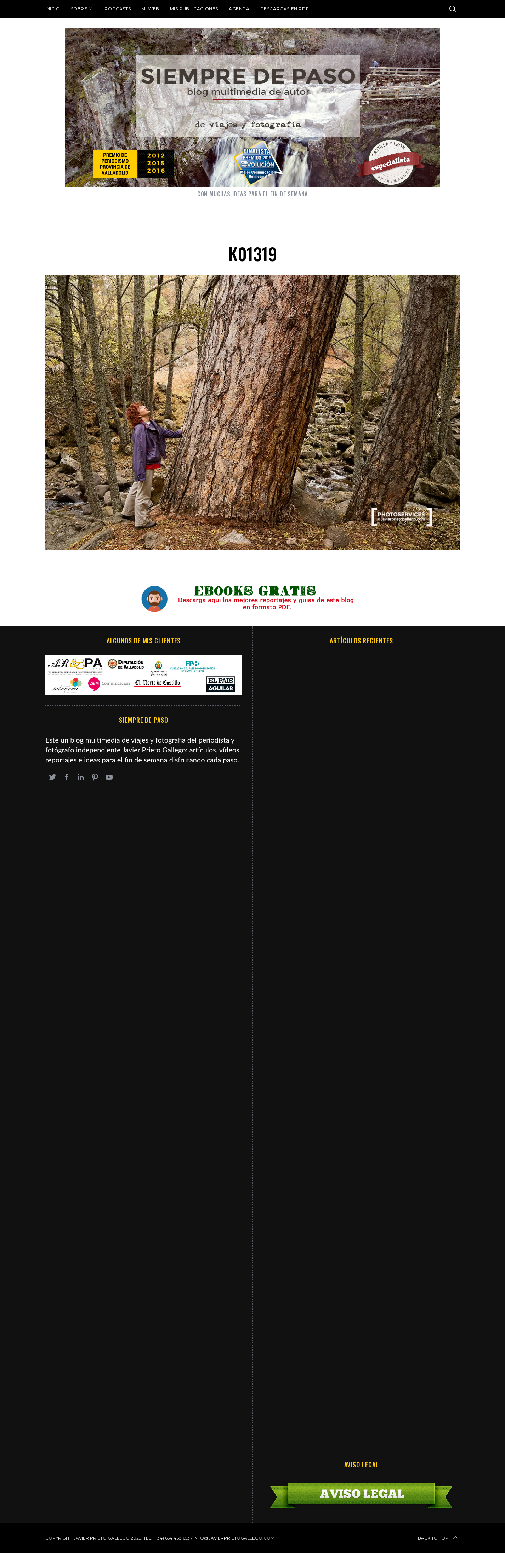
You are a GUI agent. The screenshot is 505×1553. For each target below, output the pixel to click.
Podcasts (117, 8)
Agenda (239, 8)
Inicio (52, 8)
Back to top (439, 1538)
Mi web (150, 8)
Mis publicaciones (194, 8)
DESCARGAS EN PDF (284, 8)
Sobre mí (82, 8)
